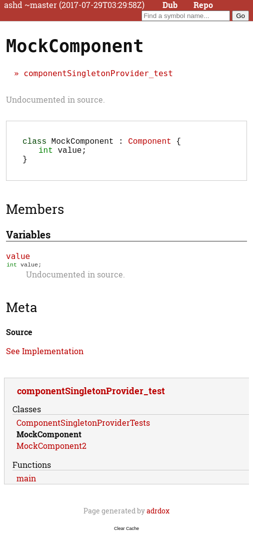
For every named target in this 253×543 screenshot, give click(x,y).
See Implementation (45, 358)
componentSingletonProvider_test (98, 73)
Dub (170, 5)
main (26, 485)
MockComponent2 (51, 452)
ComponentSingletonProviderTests (83, 429)
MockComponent (49, 441)
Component (149, 142)
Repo (203, 5)
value (18, 262)
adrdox (158, 517)
